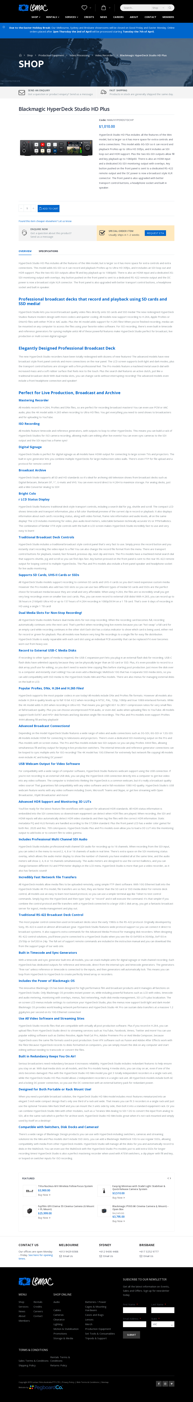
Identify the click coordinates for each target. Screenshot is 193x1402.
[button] (86, 8)
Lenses (89, 1319)
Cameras (58, 1314)
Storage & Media (63, 1338)
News (103, 17)
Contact (150, 17)
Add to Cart (50, 208)
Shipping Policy (27, 1365)
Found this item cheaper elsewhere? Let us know (45, 221)
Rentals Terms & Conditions (60, 1358)
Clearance (59, 1319)
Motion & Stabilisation (66, 1329)
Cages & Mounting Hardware (95, 1308)
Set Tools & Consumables (100, 1333)
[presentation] (168, 1178)
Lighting (58, 1324)
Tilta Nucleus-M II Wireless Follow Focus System (65, 1186)
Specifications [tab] (48, 251)
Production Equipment (51, 55)
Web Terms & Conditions (88, 1382)
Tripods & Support (96, 1338)
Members (168, 17)
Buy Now (44, 1194)
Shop (34, 17)
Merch (88, 1324)
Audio (56, 1302)
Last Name (158, 1304)
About (134, 17)
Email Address (132, 1318)
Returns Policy (58, 1365)
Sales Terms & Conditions (34, 1360)
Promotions (60, 1333)
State (155, 1318)
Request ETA (155, 233)
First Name (130, 1304)
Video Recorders (105, 55)
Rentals (51, 17)
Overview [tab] (25, 251)
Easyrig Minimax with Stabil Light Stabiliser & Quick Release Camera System (138, 1187)
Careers (118, 17)
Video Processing (80, 55)
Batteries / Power (95, 1302)
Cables (57, 1310)
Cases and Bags (94, 1314)
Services (70, 17)
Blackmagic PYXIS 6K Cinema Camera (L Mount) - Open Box (140, 1208)
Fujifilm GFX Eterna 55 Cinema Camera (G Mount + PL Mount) (66, 1208)
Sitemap (105, 1382)
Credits (89, 17)
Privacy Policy (68, 1382)
